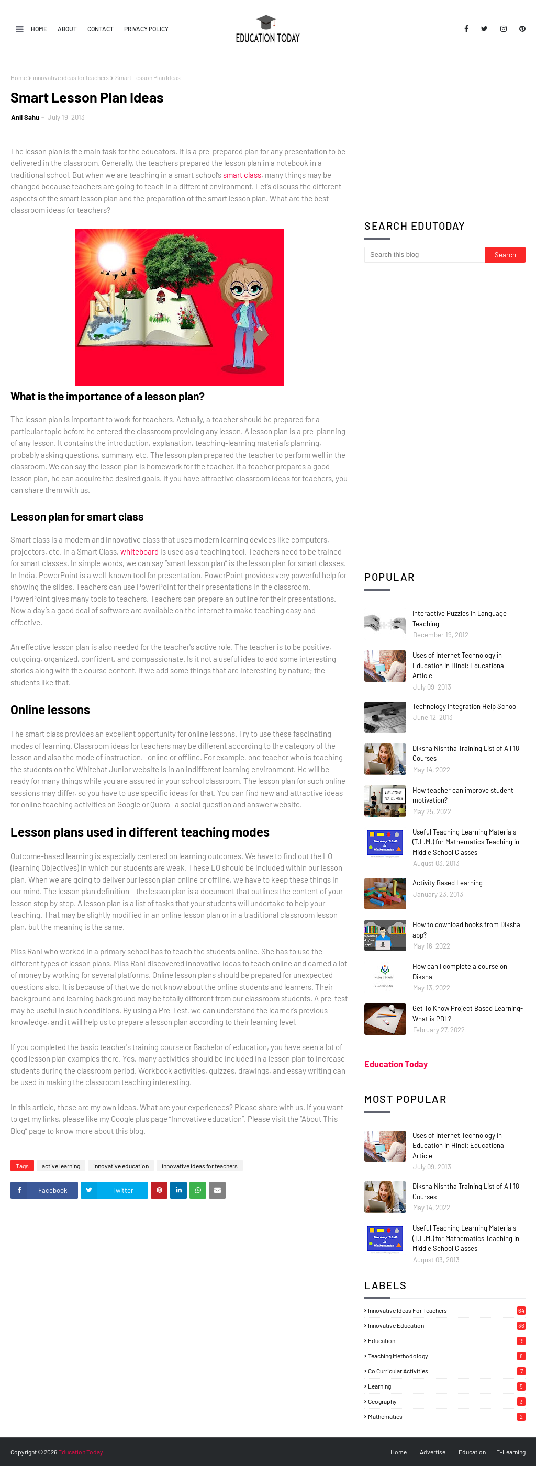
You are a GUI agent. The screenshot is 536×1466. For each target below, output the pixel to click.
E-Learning (511, 1452)
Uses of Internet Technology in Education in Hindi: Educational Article (459, 665)
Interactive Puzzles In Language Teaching (459, 618)
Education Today (396, 1064)
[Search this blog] (424, 255)
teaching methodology (447, 1355)
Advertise (432, 1452)
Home (39, 28)
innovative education (121, 1165)
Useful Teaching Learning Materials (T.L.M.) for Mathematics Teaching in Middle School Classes (465, 842)
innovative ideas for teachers (71, 77)
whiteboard (139, 551)
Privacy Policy (146, 28)
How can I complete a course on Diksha (459, 971)
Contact (100, 28)
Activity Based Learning (447, 882)
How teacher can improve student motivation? (462, 795)
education (447, 1340)
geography (447, 1401)
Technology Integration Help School (465, 706)
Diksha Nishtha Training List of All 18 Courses (465, 753)
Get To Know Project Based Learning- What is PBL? (467, 1013)
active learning (61, 1165)
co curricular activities (447, 1370)
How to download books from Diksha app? (466, 929)
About (67, 28)
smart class (242, 174)
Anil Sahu (25, 117)
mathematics (447, 1416)
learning (447, 1386)
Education (472, 1452)
